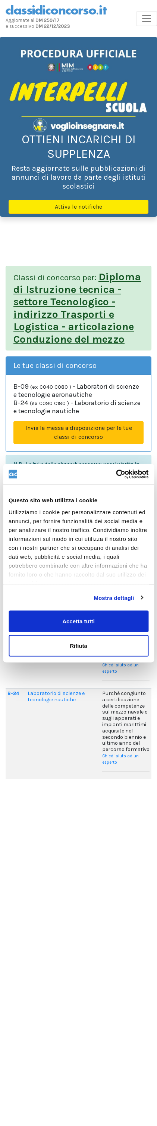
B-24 (13, 693)
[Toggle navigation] (146, 18)
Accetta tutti (78, 621)
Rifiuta (78, 645)
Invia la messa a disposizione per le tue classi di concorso (78, 432)
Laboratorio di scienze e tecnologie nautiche (56, 696)
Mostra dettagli (114, 597)
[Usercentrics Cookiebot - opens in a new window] (115, 474)
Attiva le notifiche (78, 206)
